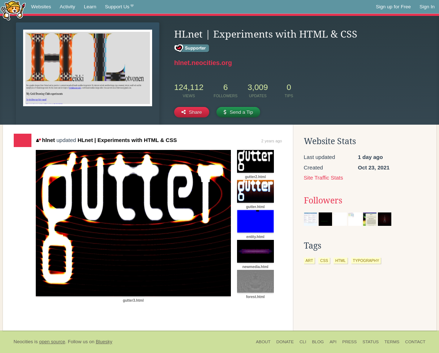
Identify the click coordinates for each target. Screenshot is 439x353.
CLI (303, 341)
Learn (90, 6)
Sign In (427, 6)
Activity (67, 6)
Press (349, 341)
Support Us (119, 7)
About (263, 341)
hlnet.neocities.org (203, 62)
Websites (41, 6)
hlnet (45, 140)
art (309, 260)
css (324, 260)
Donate (285, 341)
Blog (318, 341)
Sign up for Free (393, 6)
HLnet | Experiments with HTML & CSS (127, 140)
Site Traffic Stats (323, 178)
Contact (415, 341)
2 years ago (271, 141)
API (333, 341)
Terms (391, 341)
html (340, 260)
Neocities (23, 341)
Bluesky (104, 341)
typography (366, 260)
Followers (323, 200)
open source (52, 341)
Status (370, 341)
